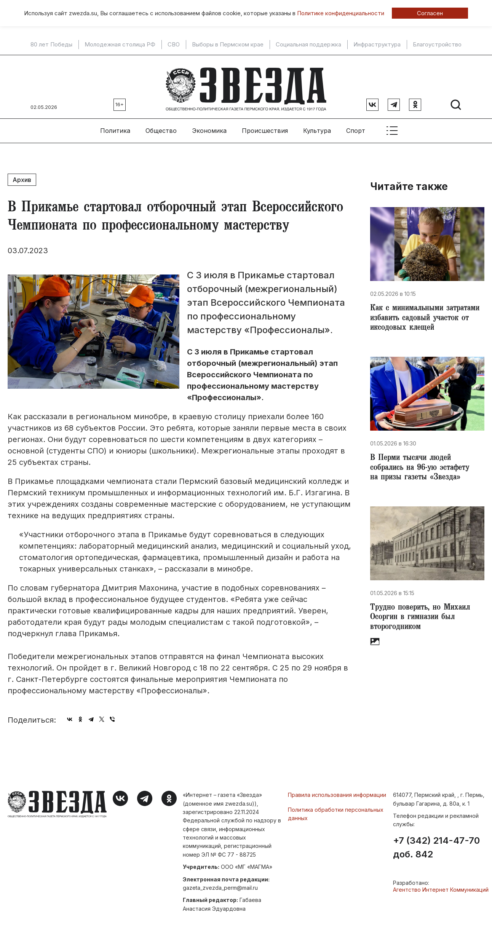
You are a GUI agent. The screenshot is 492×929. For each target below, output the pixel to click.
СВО (174, 44)
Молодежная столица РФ (120, 44)
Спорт (355, 126)
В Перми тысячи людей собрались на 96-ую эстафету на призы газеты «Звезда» (423, 468)
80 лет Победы (51, 44)
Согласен (430, 13)
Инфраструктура (377, 44)
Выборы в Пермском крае (228, 44)
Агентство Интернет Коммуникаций (441, 885)
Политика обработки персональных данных (335, 809)
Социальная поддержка (308, 44)
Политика (115, 126)
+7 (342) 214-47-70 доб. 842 (436, 843)
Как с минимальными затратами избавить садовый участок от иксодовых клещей (424, 315)
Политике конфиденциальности (340, 13)
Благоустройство (437, 44)
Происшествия (265, 126)
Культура (317, 126)
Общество (161, 126)
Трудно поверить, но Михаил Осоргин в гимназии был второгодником (422, 620)
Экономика (209, 126)
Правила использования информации (337, 790)
